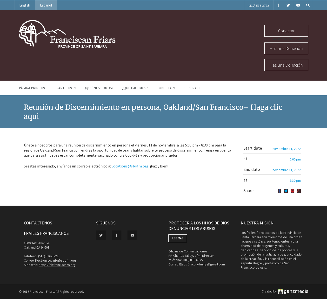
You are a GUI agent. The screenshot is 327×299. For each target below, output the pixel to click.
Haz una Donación (286, 48)
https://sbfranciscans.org (57, 265)
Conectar (286, 31)
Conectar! (166, 88)
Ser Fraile (192, 88)
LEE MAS (177, 238)
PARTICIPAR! (66, 88)
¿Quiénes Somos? (99, 88)
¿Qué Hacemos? (135, 88)
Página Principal (33, 88)
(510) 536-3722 (258, 5)
